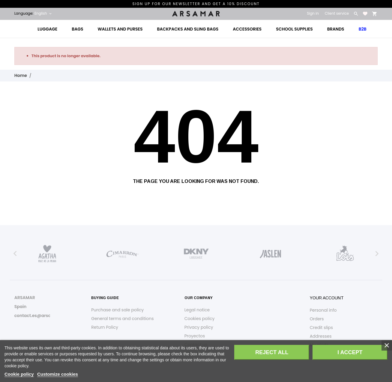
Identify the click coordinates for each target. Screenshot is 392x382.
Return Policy (104, 327)
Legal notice (197, 310)
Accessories (247, 29)
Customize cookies (57, 374)
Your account (327, 297)
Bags (77, 29)
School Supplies (294, 29)
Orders (317, 319)
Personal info (323, 310)
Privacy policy (198, 327)
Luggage (47, 29)
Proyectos (194, 336)
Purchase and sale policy (117, 310)
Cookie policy (19, 374)
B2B (363, 29)
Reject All (271, 352)
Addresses (321, 336)
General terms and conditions (122, 319)
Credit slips (321, 328)
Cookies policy (199, 319)
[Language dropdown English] (43, 13)
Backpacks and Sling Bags (188, 29)
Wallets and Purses (120, 29)
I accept (349, 352)
